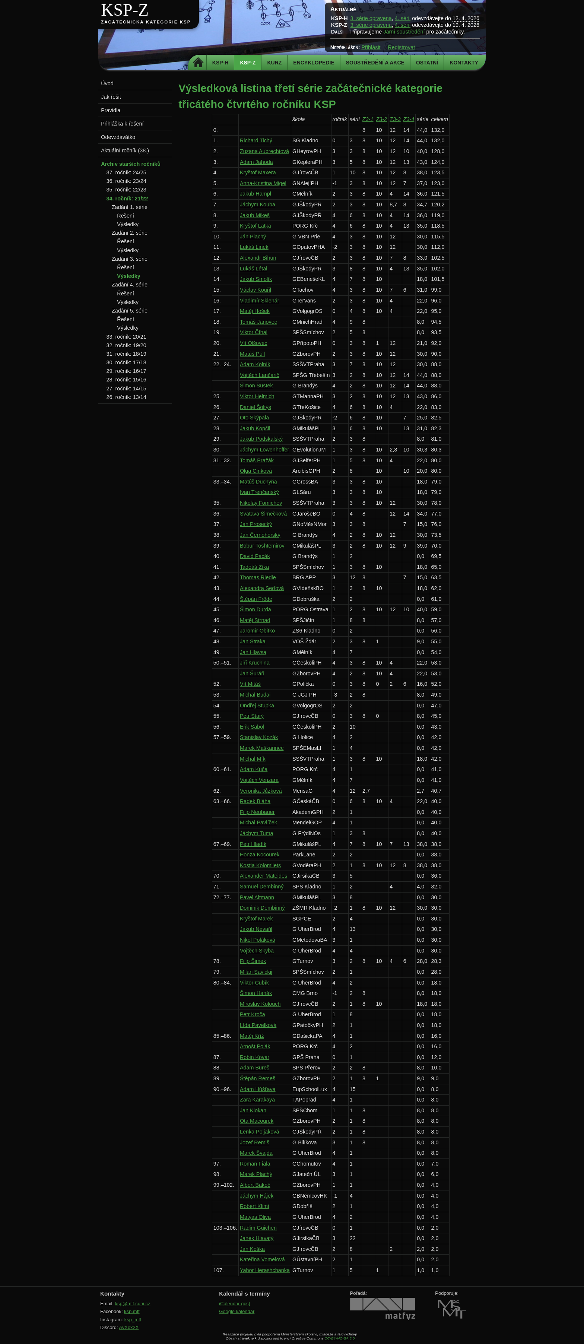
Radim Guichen (258, 1228)
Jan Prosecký (256, 524)
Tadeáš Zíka (254, 567)
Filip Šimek (253, 961)
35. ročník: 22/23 (126, 190)
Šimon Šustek (256, 386)
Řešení (125, 216)
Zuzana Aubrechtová (264, 151)
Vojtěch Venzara (259, 780)
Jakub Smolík (256, 279)
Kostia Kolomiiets (260, 865)
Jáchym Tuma (256, 833)
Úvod (107, 83)
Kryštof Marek (256, 919)
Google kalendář (236, 1311)
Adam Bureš (254, 1068)
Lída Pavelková (258, 1025)
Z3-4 (409, 119)
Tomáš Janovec (258, 322)
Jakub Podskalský (261, 439)
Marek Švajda (256, 1153)
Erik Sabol (252, 727)
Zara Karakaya (257, 1100)
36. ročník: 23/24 (126, 181)
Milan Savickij (256, 972)
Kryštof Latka (255, 226)
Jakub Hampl (255, 194)
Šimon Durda (255, 609)
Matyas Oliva (255, 1217)
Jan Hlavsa (253, 652)
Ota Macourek (256, 1121)
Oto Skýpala (254, 418)
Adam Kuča (253, 769)
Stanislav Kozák (259, 737)
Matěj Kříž (252, 1036)
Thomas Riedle (258, 577)
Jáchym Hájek (256, 1196)
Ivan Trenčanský (259, 492)
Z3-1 (368, 119)
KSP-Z (125, 9)
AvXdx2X (129, 1327)
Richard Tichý (256, 140)
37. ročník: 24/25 (126, 172)
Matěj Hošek (255, 311)
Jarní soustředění (404, 32)
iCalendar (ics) (234, 1303)
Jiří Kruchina (255, 663)
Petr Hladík (253, 844)
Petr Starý (252, 716)
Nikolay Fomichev (261, 503)
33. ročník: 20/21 (126, 337)
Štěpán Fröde (256, 599)
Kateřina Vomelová (262, 1259)
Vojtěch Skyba (257, 951)
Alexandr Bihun (258, 258)
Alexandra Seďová (262, 588)
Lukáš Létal (253, 269)
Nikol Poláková (257, 940)
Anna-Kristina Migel (263, 183)
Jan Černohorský (260, 535)
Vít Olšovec (253, 343)
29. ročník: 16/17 (126, 371)
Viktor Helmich (257, 396)
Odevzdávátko (118, 137)
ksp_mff (132, 1319)
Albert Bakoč (255, 1185)
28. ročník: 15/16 (126, 380)
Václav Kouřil (255, 290)
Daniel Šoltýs (255, 407)
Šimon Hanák (256, 993)
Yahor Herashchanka (265, 1270)
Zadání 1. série (129, 207)
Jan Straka (253, 641)
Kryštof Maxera (258, 172)
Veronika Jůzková (261, 791)
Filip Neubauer (257, 812)
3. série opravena (371, 18)
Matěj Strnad (255, 620)
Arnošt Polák (255, 1046)
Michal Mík (253, 759)
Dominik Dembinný (262, 908)
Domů (198, 63)
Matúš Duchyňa (258, 482)
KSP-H (220, 63)
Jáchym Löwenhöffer (264, 450)
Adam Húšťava (258, 1089)
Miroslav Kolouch (260, 1004)
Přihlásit (370, 47)
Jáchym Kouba (257, 204)
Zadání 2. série (129, 233)
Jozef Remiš (254, 1142)
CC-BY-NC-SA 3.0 (339, 1338)
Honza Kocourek (259, 855)
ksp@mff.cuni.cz (132, 1303)
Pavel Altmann (257, 897)
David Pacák (255, 556)
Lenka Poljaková (259, 1132)
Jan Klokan (253, 1110)
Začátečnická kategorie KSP (146, 22)
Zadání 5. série (129, 311)
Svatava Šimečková (263, 514)
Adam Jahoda (256, 162)
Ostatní (427, 63)
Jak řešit (111, 97)
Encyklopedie (313, 63)
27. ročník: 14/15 (126, 389)
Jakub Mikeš (255, 215)
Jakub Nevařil (256, 929)
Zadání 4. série (129, 285)
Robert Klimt (254, 1206)
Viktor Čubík (254, 983)
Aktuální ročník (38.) (125, 150)
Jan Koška (252, 1249)
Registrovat (401, 47)
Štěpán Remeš (257, 1078)
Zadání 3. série (129, 259)
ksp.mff (132, 1311)
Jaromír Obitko (257, 631)
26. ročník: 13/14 (126, 397)
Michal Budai (255, 695)
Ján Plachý (253, 237)
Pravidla (110, 110)
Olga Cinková (256, 471)
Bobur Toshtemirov (262, 546)
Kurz (274, 63)
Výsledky (128, 224)
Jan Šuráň (252, 673)
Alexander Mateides (263, 876)
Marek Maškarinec (262, 748)
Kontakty (464, 63)
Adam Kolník (255, 364)
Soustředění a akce (375, 63)
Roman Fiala (255, 1164)
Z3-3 (395, 119)
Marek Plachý (256, 1174)
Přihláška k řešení (122, 124)
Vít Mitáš (250, 684)
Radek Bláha (255, 801)
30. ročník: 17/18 (126, 362)
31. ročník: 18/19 (126, 354)
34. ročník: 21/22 (127, 199)
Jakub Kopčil (255, 428)
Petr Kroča (252, 1014)
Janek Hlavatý (256, 1238)
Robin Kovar (254, 1057)
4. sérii (402, 18)
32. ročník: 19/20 (126, 345)
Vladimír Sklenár (259, 301)
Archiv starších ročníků (131, 164)
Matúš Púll (252, 354)
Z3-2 (381, 119)
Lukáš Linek (254, 247)
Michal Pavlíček (258, 822)
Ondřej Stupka (257, 706)
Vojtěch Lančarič (259, 375)
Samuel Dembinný (262, 887)
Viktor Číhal (253, 332)
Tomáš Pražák (257, 460)
